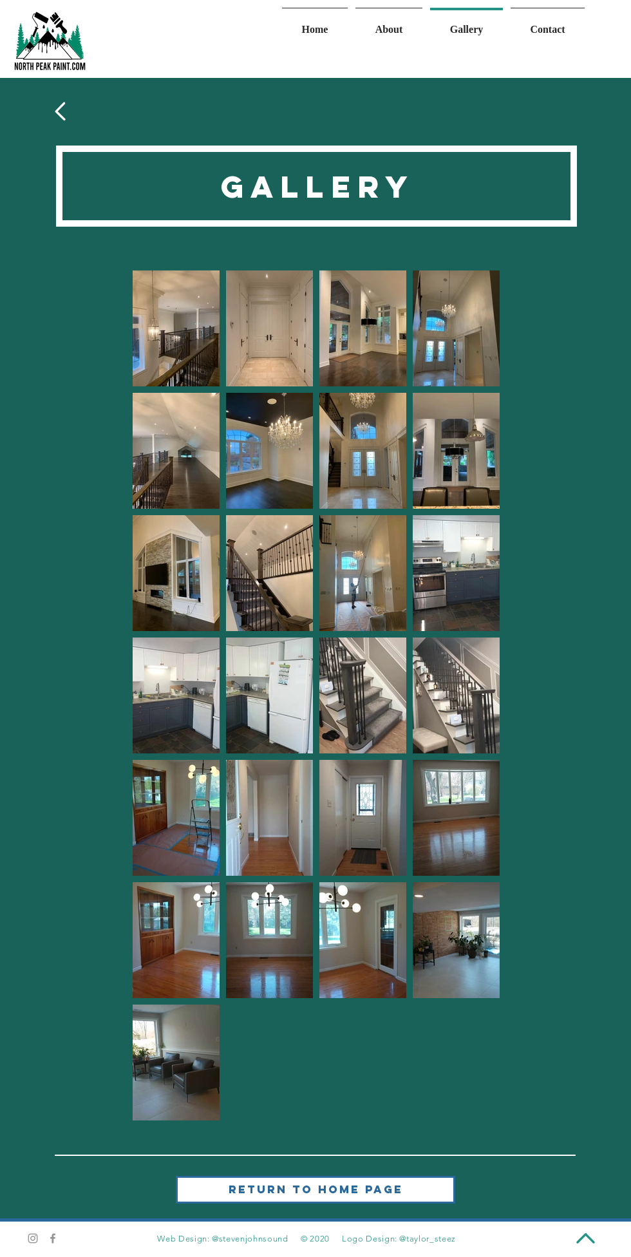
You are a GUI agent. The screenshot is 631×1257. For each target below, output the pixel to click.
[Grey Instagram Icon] (32, 1238)
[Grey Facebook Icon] (52, 1238)
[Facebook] (614, 16)
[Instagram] (595, 16)
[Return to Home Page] (315, 1190)
